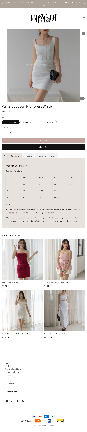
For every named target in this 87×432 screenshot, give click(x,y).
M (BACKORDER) (29, 122)
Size (3, 117)
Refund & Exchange (12, 375)
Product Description (12, 156)
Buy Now (43, 140)
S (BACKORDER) (10, 122)
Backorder (9, 366)
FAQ (7, 363)
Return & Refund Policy (46, 156)
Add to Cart (43, 147)
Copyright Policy (11, 378)
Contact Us (9, 384)
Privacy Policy (10, 381)
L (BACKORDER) (47, 122)
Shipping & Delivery (13, 372)
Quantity (5, 127)
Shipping (28, 156)
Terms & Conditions (13, 369)
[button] (3, 18)
